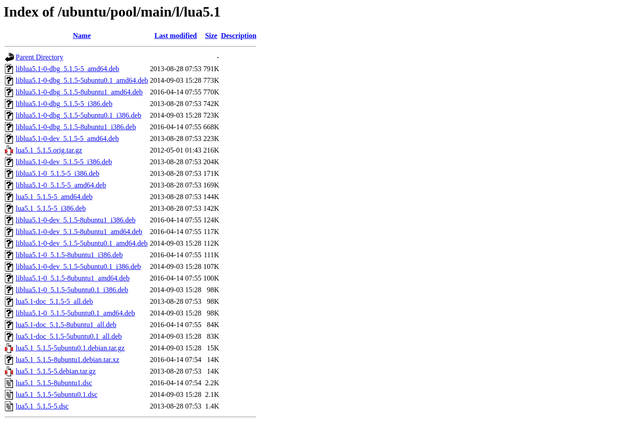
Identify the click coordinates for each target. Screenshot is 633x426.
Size (211, 35)
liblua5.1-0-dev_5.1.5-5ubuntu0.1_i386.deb (78, 266)
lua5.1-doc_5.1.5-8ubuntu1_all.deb (66, 324)
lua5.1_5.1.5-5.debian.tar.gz (56, 371)
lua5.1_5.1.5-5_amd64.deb (54, 196)
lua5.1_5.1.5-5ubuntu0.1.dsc (57, 394)
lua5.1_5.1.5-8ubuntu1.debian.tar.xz (67, 359)
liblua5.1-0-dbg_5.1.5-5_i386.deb (64, 103)
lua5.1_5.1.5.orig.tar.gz (49, 150)
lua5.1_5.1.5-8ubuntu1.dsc (54, 383)
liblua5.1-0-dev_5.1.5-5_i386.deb (64, 162)
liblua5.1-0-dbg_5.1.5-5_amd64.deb (67, 68)
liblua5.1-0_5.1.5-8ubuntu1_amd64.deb (72, 278)
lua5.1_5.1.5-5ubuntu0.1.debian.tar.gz (70, 348)
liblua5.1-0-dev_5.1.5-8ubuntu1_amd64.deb (79, 231)
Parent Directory (39, 57)
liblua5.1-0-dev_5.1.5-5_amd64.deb (67, 138)
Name (82, 35)
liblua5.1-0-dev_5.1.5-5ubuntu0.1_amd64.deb (82, 243)
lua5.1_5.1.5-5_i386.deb (51, 208)
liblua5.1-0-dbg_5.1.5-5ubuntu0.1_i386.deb (78, 115)
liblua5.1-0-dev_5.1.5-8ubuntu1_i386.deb (76, 220)
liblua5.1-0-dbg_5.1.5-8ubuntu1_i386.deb (76, 127)
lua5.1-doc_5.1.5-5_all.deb (54, 301)
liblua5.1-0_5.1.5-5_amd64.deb (61, 185)
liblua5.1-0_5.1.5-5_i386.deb (57, 173)
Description (238, 35)
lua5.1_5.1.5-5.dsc (42, 406)
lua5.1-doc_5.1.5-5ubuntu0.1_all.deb (69, 336)
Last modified (176, 35)
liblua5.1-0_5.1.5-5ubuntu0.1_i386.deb (72, 290)
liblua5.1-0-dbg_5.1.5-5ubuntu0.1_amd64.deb (82, 80)
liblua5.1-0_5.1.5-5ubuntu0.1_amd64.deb (75, 313)
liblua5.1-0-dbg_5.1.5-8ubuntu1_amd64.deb (79, 92)
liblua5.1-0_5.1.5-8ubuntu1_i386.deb (69, 255)
